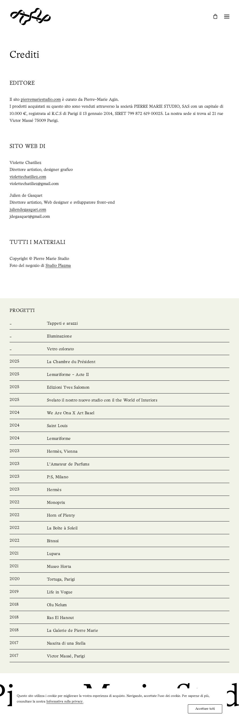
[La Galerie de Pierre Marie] (119, 630)
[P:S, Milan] (119, 477)
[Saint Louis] (119, 426)
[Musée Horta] (119, 566)
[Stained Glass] (119, 349)
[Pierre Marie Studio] (30, 16)
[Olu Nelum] (119, 605)
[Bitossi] (119, 541)
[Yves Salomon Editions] (119, 387)
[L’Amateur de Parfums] (119, 464)
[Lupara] (119, 554)
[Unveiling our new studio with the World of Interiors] (119, 400)
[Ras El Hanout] (119, 618)
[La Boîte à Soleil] (119, 528)
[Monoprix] (119, 502)
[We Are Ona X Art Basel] (119, 413)
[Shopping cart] (213, 16)
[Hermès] (119, 490)
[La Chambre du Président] (119, 362)
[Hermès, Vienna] (119, 451)
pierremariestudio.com (41, 100)
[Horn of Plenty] (119, 515)
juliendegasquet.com (28, 210)
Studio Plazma (58, 266)
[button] (226, 16)
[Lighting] (119, 336)
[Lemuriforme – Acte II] (119, 374)
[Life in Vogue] (119, 592)
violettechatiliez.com (28, 177)
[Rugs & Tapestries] (119, 323)
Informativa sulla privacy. (64, 701)
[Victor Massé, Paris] (119, 656)
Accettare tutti (205, 708)
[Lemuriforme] (119, 438)
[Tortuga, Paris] (119, 579)
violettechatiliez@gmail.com (34, 184)
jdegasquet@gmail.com (30, 217)
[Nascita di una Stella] (119, 643)
